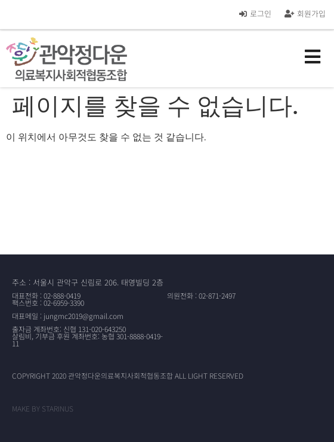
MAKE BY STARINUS (42, 408)
